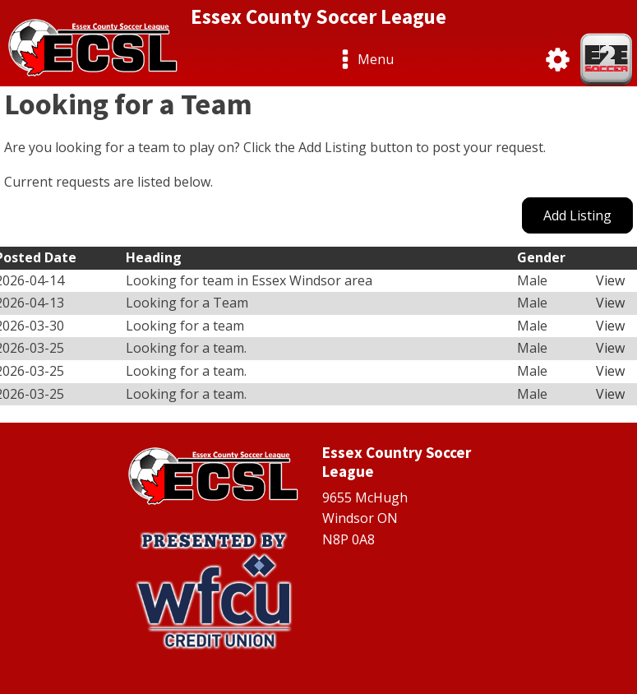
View (610, 280)
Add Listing (577, 215)
